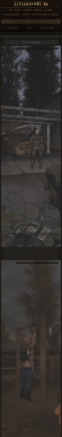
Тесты (26, 14)
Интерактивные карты (45, 14)
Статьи (48, 10)
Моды (17, 10)
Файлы (38, 10)
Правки (27, 10)
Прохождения (12, 14)
